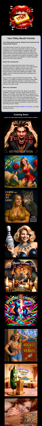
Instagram (22, 106)
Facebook (29, 106)
